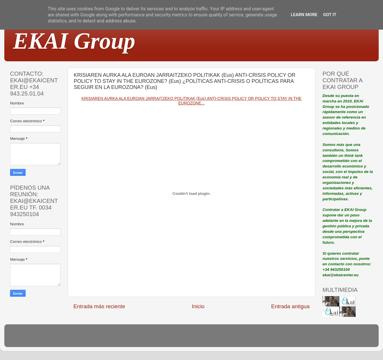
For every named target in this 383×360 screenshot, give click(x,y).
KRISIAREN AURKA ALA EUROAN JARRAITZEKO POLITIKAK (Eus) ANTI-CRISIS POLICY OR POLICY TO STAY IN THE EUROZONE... (191, 100)
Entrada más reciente (99, 306)
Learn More (304, 14)
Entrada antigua (290, 306)
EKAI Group (74, 41)
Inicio (198, 306)
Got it (329, 14)
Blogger (229, 338)
